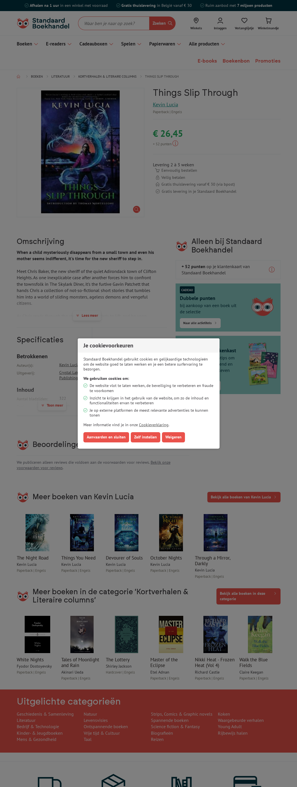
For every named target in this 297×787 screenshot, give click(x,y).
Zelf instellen (145, 437)
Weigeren (173, 437)
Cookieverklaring (153, 424)
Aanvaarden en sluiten (106, 437)
